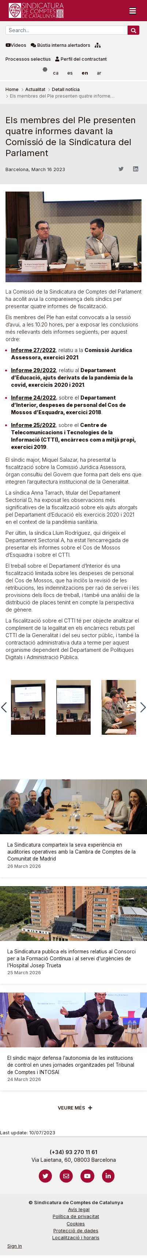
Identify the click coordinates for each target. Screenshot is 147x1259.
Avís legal (79, 1209)
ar (99, 73)
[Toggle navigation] (132, 10)
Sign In (14, 1246)
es (70, 73)
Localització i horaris (75, 1237)
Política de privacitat (76, 1216)
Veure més (71, 1108)
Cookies (76, 1223)
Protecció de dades (75, 1230)
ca (56, 73)
